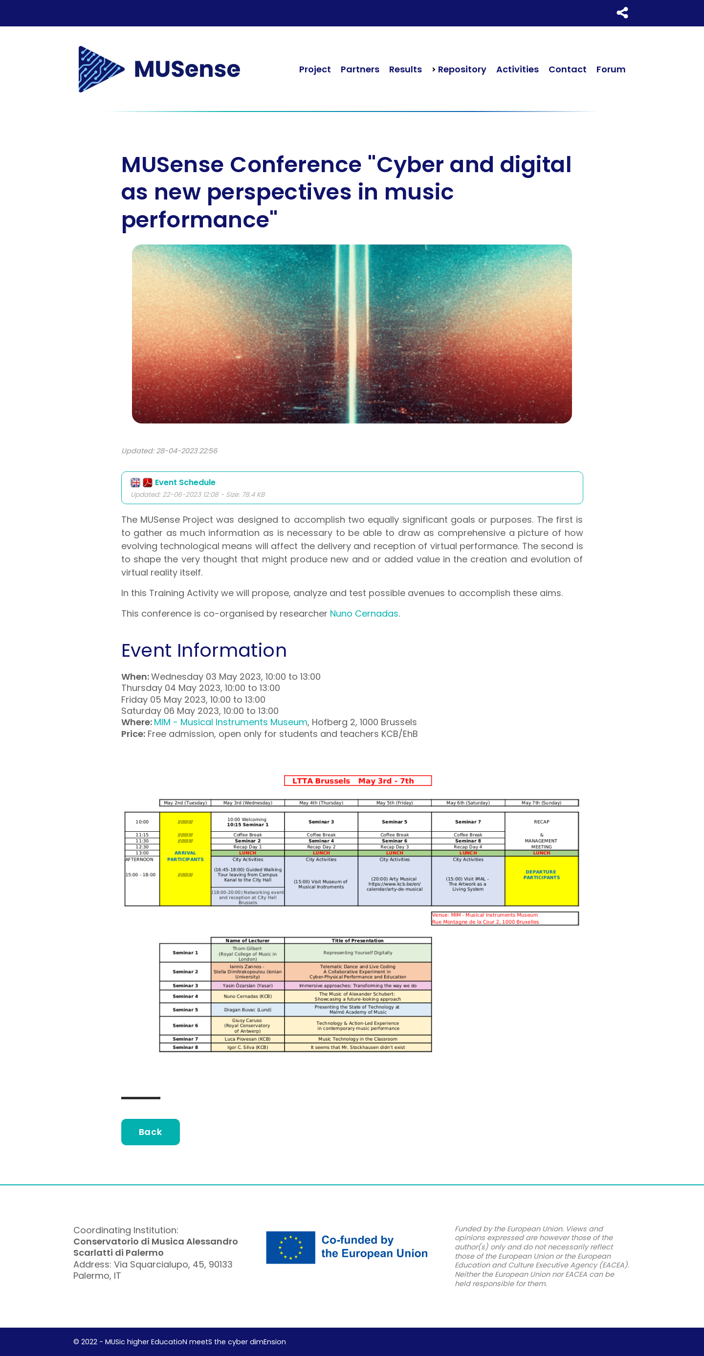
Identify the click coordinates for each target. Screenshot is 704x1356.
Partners (360, 69)
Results (405, 69)
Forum (611, 69)
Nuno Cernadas (364, 613)
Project (315, 69)
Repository (461, 69)
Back (151, 1132)
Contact (568, 69)
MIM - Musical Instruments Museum (231, 722)
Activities (517, 69)
